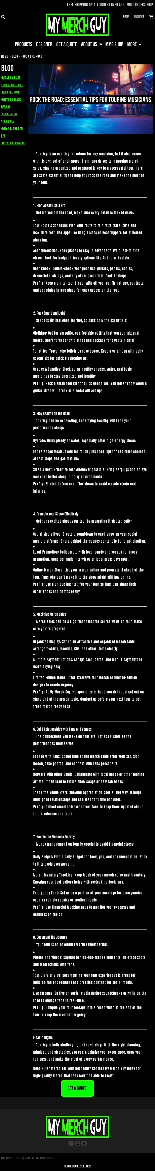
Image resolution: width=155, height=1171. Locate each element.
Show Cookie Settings (77, 1166)
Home (4, 56)
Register (139, 17)
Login (126, 17)
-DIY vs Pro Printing (13, 143)
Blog (15, 56)
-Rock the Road (10, 92)
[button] (3, 17)
